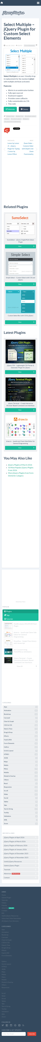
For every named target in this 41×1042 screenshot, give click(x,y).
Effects (21, 736)
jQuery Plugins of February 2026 (20, 845)
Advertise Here (20, 602)
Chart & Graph (21, 721)
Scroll (21, 791)
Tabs (21, 805)
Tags (7, 615)
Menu (21, 769)
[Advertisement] (20, 179)
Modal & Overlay (21, 776)
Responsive (21, 787)
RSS (3, 913)
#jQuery (26, 119)
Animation (21, 711)
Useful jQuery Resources (20, 861)
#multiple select (30, 116)
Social (21, 798)
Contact (20, 878)
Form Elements (29, 45)
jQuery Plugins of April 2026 (20, 837)
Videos (4, 903)
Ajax (21, 707)
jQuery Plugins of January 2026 (20, 849)
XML (21, 820)
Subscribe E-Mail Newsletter (11, 918)
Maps (21, 762)
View (26, 246)
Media (21, 765)
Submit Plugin (6, 897)
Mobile (21, 773)
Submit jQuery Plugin (20, 865)
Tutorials (8, 619)
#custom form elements (12, 122)
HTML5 (21, 754)
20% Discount (15, 873)
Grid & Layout (21, 751)
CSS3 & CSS (21, 725)
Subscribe (32, 1034)
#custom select (16, 119)
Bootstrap (21, 714)
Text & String (21, 809)
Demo (24, 109)
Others (21, 780)
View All (27, 666)
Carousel (21, 718)
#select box (10, 116)
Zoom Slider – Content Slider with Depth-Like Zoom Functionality (27, 148)
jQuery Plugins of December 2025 (20, 853)
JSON (21, 758)
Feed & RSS (21, 740)
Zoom (21, 824)
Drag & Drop (21, 732)
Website (10, 109)
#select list (19, 116)
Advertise (20, 874)
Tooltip (21, 813)
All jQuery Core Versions (10, 921)
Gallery (21, 747)
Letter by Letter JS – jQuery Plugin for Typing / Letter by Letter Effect (14, 148)
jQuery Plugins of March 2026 (20, 465)
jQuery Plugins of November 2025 (20, 857)
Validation (21, 816)
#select (6, 119)
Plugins (8, 611)
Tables (21, 802)
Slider (21, 794)
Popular (4, 905)
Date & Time (21, 729)
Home (4, 895)
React (21, 784)
